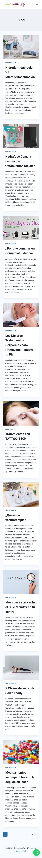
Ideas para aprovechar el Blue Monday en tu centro (21, 607)
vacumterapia (10, 510)
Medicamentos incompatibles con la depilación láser (19, 777)
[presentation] (21, 47)
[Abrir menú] (37, 4)
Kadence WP (21, 851)
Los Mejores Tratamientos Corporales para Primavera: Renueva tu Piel (19, 345)
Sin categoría (10, 63)
